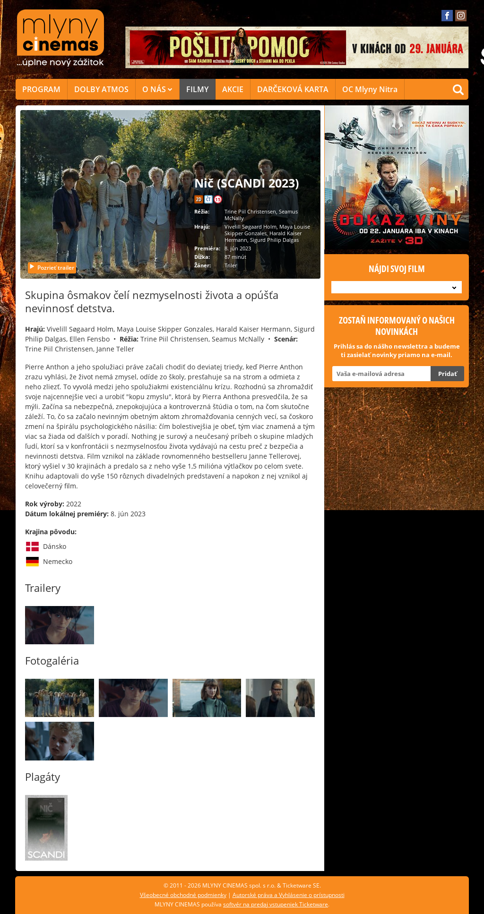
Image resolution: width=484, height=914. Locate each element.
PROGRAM (41, 89)
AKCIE (232, 89)
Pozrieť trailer (51, 268)
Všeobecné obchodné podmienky (183, 895)
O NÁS (157, 89)
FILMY (197, 89)
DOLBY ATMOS (101, 89)
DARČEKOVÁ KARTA (292, 89)
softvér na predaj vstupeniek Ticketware (275, 904)
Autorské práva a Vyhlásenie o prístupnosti (289, 895)
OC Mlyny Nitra (370, 89)
